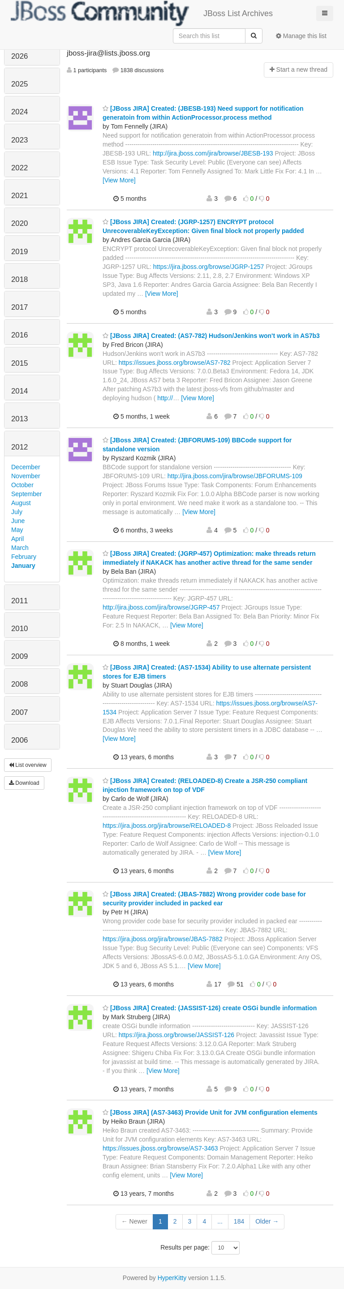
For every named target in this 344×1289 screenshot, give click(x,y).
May (17, 529)
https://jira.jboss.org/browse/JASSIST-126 (176, 1034)
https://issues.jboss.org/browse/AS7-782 (175, 362)
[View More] (119, 180)
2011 (19, 601)
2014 (19, 391)
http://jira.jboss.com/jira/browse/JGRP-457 (161, 607)
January (23, 565)
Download (24, 783)
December (25, 467)
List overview (28, 765)
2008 (19, 684)
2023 (19, 140)
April (17, 538)
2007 (19, 712)
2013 (19, 419)
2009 (19, 656)
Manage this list (301, 35)
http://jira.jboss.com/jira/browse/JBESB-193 (213, 153)
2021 (19, 195)
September (26, 493)
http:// (165, 398)
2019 (19, 251)
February (23, 556)
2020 (19, 223)
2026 (19, 56)
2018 (19, 279)
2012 (19, 447)
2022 (19, 168)
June (18, 520)
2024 (19, 112)
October (22, 485)
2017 (19, 307)
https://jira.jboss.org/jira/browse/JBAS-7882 (163, 939)
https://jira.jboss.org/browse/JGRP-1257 (208, 266)
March (20, 547)
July (16, 511)
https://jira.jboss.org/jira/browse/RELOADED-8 (167, 825)
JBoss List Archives (142, 13)
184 (239, 1221)
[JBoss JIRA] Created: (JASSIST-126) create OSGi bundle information (210, 1008)
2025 (19, 84)
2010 (19, 628)
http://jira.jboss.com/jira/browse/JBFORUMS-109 (235, 476)
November (25, 476)
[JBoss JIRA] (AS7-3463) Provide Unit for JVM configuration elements (210, 1112)
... (220, 1221)
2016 (19, 335)
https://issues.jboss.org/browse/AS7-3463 (160, 1148)
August (21, 502)
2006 (19, 740)
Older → (267, 1221)
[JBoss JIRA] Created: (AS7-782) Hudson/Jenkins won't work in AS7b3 (211, 335)
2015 (19, 363)
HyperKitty (172, 1277)
